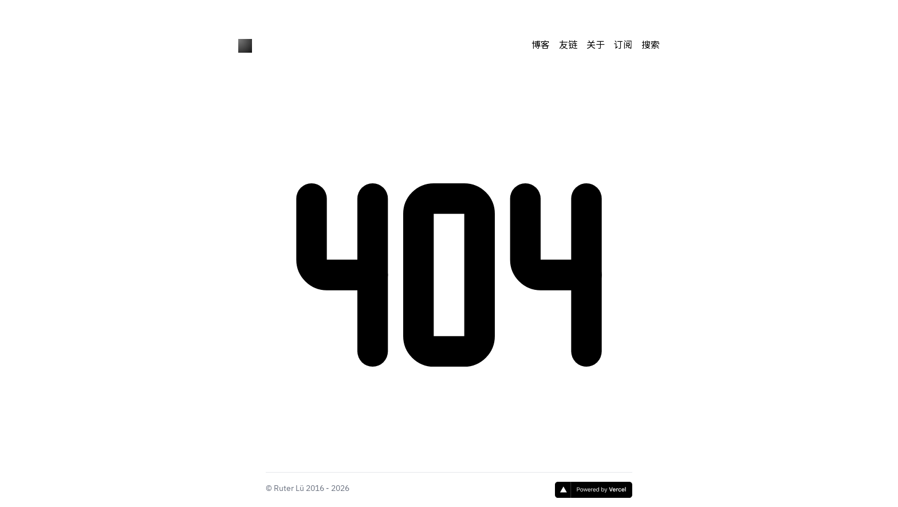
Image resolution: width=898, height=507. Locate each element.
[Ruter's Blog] (245, 46)
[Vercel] (593, 490)
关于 (595, 45)
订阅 (623, 45)
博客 (540, 45)
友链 (568, 45)
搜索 (650, 45)
